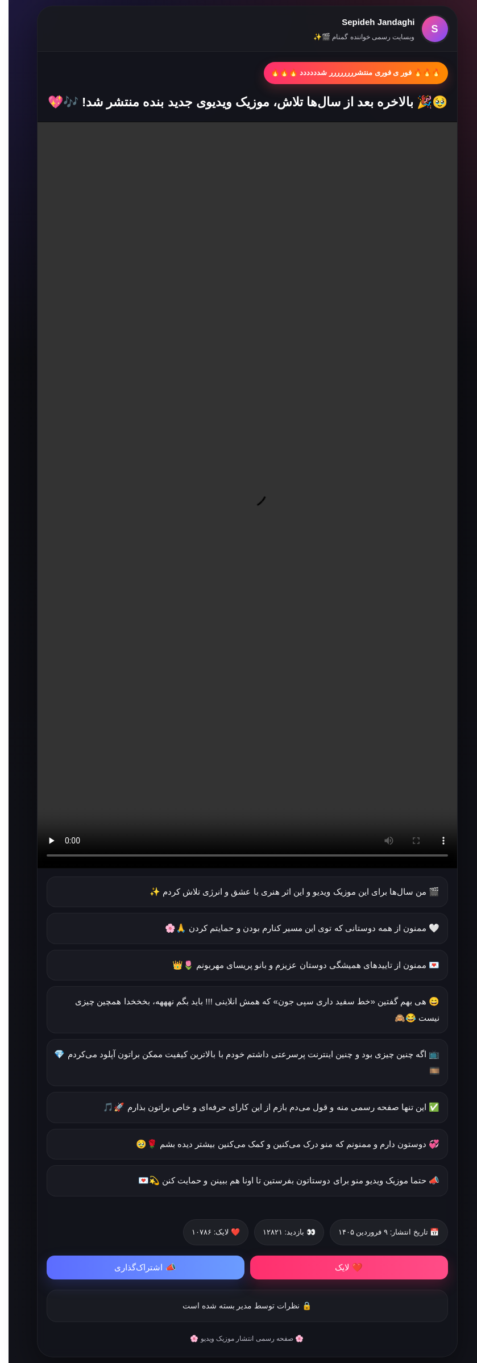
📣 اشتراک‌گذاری (136, 1267)
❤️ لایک (340, 1267)
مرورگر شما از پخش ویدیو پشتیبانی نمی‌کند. (239, 495)
